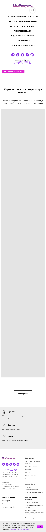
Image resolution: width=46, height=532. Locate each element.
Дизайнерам (6, 501)
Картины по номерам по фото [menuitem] (23, 17)
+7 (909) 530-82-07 (23, 62)
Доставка (28, 469)
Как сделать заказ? (31, 466)
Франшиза (5, 504)
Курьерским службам (8, 507)
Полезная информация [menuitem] (22, 45)
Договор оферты (30, 484)
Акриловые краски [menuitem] (23, 31)
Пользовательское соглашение (34, 492)
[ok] (17, 56)
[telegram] (27, 56)
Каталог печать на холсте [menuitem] (23, 26)
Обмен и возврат (30, 476)
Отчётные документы (31, 518)
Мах (30, 64)
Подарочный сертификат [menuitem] (23, 36)
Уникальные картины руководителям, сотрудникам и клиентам (34, 513)
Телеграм (25, 64)
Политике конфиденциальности (20, 529)
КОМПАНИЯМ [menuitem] (22, 41)
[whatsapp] (22, 56)
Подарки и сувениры (31, 502)
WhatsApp (17, 64)
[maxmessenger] (32, 56)
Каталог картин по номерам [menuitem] (23, 21)
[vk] (13, 56)
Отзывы (27, 473)
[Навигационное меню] (3, 78)
